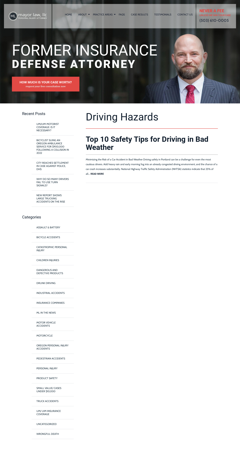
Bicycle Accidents (48, 237)
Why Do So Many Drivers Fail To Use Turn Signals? (52, 182)
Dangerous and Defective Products (49, 272)
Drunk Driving (46, 283)
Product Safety (46, 378)
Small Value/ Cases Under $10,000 (48, 390)
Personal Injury (46, 368)
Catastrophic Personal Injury (51, 249)
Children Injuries (47, 260)
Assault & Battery (48, 227)
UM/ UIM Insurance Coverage (48, 413)
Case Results (139, 14)
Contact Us (185, 14)
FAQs (122, 14)
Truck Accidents (47, 401)
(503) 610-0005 (214, 20)
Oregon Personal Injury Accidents (52, 347)
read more (97, 173)
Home (68, 14)
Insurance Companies (50, 302)
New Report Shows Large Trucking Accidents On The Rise (50, 198)
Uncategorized (46, 424)
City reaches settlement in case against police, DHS (52, 166)
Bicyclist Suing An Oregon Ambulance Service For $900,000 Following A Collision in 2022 (52, 146)
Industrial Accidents (50, 292)
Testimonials (162, 14)
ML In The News (46, 312)
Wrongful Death (47, 433)
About (82, 14)
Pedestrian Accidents (50, 358)
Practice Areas (103, 14)
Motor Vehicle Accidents (46, 324)
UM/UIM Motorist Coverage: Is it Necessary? (47, 127)
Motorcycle (44, 335)
